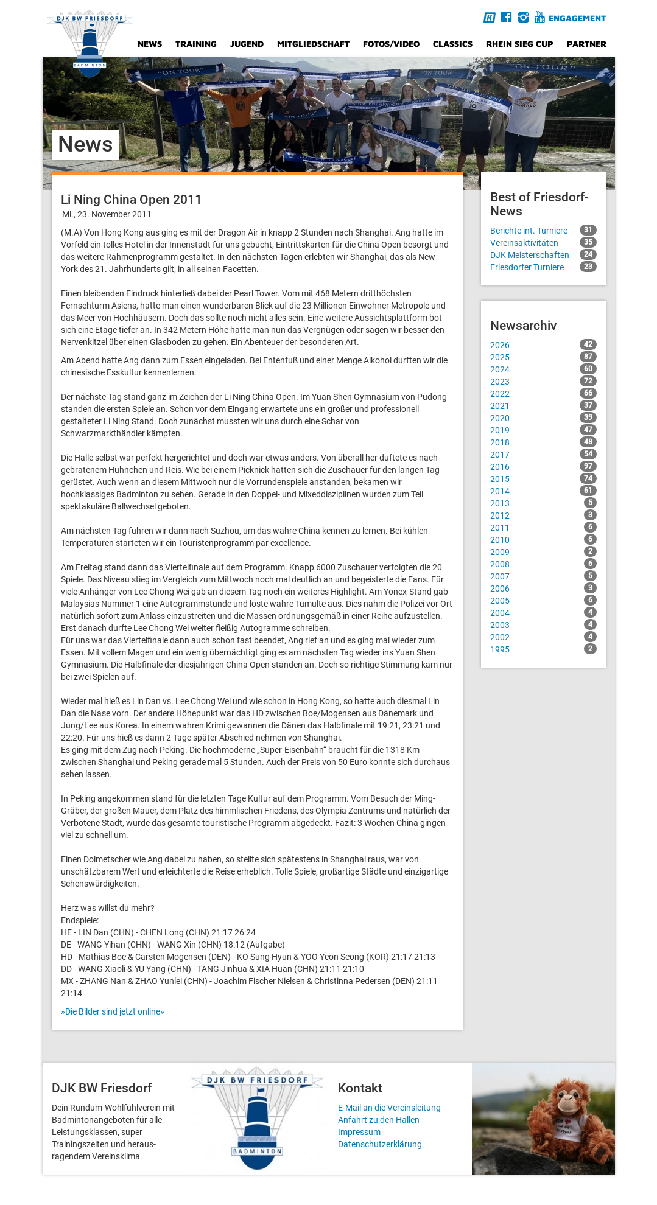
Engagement (577, 18)
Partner (586, 43)
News (150, 43)
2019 (543, 429)
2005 (543, 600)
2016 (543, 466)
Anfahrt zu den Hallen (379, 1120)
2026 (543, 344)
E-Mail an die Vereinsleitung (389, 1107)
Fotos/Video (391, 43)
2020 (543, 417)
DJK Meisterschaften (543, 254)
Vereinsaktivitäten (543, 242)
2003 (543, 624)
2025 (543, 356)
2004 (543, 612)
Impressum (359, 1132)
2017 (543, 454)
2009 (543, 551)
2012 (543, 514)
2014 (543, 490)
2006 (543, 587)
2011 (543, 527)
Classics (453, 43)
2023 (543, 380)
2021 (543, 405)
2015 (543, 478)
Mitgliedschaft (313, 43)
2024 (543, 368)
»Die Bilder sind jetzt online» (112, 1011)
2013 (543, 502)
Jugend (247, 43)
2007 (543, 575)
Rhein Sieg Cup (519, 43)
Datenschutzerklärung (380, 1144)
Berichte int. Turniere (543, 230)
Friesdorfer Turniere (543, 266)
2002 (543, 636)
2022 (543, 393)
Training (196, 43)
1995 (543, 648)
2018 (543, 441)
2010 (543, 539)
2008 (543, 563)
